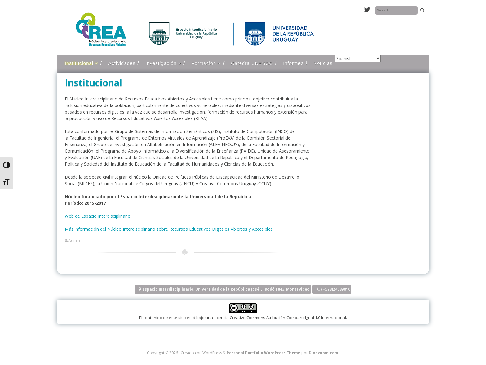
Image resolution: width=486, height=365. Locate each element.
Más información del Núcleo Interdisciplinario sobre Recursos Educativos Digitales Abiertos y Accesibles (169, 229)
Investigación (161, 63)
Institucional (79, 63)
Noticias (322, 63)
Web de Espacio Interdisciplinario (97, 216)
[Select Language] (358, 58)
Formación (204, 63)
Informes (293, 63)
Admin (74, 240)
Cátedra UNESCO (252, 63)
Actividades (121, 63)
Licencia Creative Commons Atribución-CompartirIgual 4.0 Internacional (280, 317)
